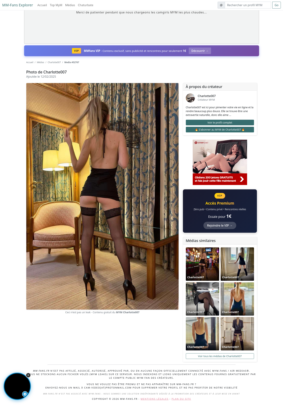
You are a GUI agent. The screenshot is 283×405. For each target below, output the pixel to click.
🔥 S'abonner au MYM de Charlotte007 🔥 (220, 129)
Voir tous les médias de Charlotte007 (220, 356)
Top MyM (56, 5)
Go (276, 5)
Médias (70, 5)
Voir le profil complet (219, 122)
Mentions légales (155, 398)
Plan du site (181, 398)
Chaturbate (85, 5)
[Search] (248, 5)
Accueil (42, 5)
